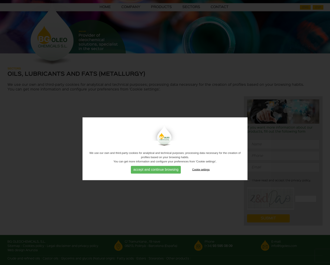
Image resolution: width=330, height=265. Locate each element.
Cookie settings (201, 173)
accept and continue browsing (155, 174)
